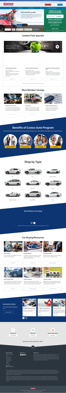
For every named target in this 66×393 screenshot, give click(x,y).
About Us (60, 2)
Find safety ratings (53, 262)
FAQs (7, 355)
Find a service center (13, 114)
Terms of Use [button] (45, 0)
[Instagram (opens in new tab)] (23, 354)
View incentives (53, 114)
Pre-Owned (20, 8)
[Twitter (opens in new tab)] (22, 354)
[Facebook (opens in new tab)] (20, 354)
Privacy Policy (8, 358)
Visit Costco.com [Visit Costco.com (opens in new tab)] (55, 2)
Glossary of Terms (8, 357)
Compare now (33, 262)
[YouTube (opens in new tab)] (25, 354)
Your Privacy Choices (10, 366)
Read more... (25, 315)
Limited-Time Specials (52, 8)
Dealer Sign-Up (8, 361)
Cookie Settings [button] (8, 365)
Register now (13, 79)
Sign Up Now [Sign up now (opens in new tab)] (53, 335)
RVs (41, 8)
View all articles (8, 312)
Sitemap (7, 362)
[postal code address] (54, 5)
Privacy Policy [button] (50, 0)
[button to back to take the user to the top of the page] (33, 347)
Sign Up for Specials (43, 2)
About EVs (13, 288)
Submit (59, 4)
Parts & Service (31, 8)
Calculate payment (33, 288)
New (10, 8)
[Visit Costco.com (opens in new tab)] (33, 388)
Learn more (13, 262)
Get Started (33, 335)
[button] (62, 5)
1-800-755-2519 (48, 4)
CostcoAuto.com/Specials (32, 83)
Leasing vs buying (52, 288)
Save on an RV (33, 114)
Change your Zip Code (9, 354)
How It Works (50, 2)
